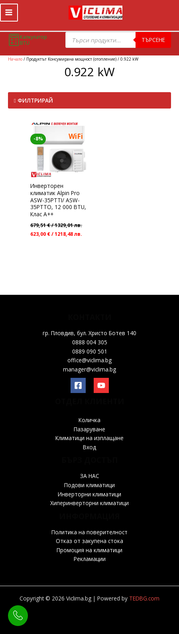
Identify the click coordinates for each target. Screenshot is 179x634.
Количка (89, 420)
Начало (15, 59)
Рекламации (90, 559)
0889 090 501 (89, 351)
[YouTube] (101, 385)
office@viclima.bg (89, 360)
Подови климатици (89, 485)
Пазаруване (89, 429)
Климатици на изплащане (89, 438)
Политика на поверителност (89, 532)
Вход (89, 447)
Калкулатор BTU (27, 40)
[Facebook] (78, 385)
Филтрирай (33, 100)
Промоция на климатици (89, 550)
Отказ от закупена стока (89, 541)
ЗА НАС (89, 476)
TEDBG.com (144, 598)
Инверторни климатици (89, 494)
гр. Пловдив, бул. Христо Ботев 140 (89, 333)
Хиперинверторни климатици (89, 503)
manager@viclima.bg (89, 369)
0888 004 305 (89, 342)
